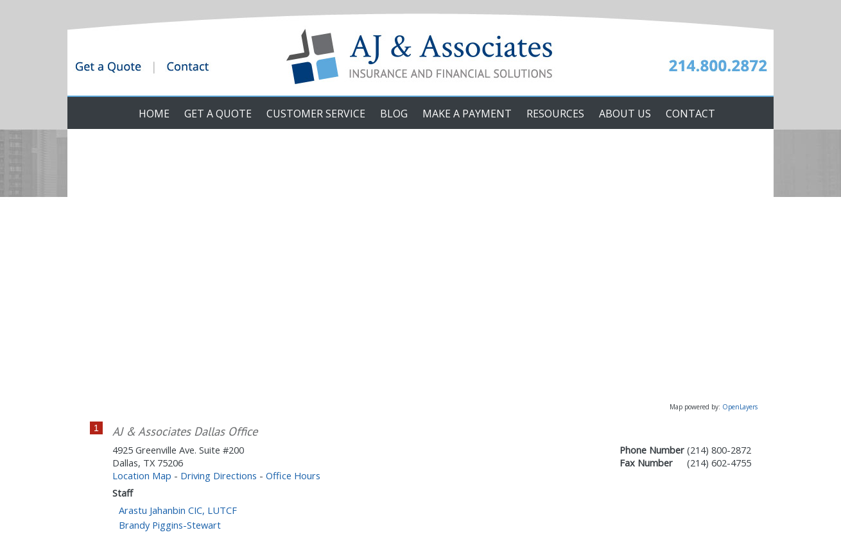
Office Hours (293, 475)
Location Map (141, 475)
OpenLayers (740, 406)
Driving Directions (218, 475)
